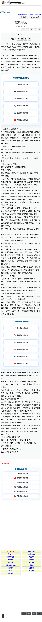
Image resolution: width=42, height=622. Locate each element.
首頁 (29, 613)
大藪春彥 (30, 14)
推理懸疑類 (22, 14)
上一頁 (24, 613)
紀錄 (24, 17)
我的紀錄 (35, 17)
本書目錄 (38, 14)
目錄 (34, 613)
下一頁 (39, 613)
